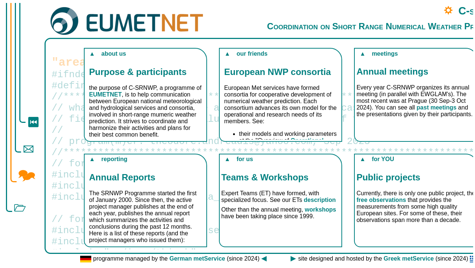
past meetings (437, 107)
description (320, 200)
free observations (381, 200)
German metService (197, 258)
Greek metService (409, 258)
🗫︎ (26, 175)
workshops (320, 209)
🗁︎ (20, 208)
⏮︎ (33, 121)
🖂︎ (28, 148)
